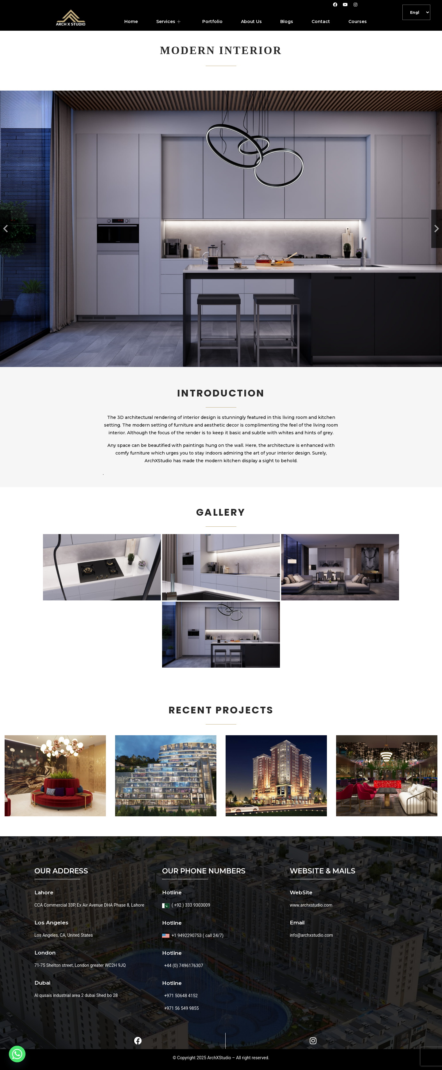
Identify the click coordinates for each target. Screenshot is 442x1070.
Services (169, 21)
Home (131, 21)
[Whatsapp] (17, 1054)
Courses (357, 21)
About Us (251, 21)
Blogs (286, 21)
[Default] (416, 12)
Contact (321, 21)
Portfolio (212, 21)
